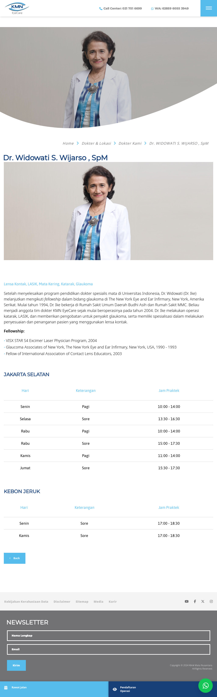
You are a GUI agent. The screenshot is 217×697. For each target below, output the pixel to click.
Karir (113, 602)
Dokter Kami (130, 143)
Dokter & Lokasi (97, 143)
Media (98, 602)
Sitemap (82, 602)
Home (69, 143)
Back (16, 558)
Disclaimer (62, 602)
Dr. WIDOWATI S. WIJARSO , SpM (178, 143)
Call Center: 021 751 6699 (122, 8)
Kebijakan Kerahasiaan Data (26, 602)
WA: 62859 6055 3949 (171, 8)
